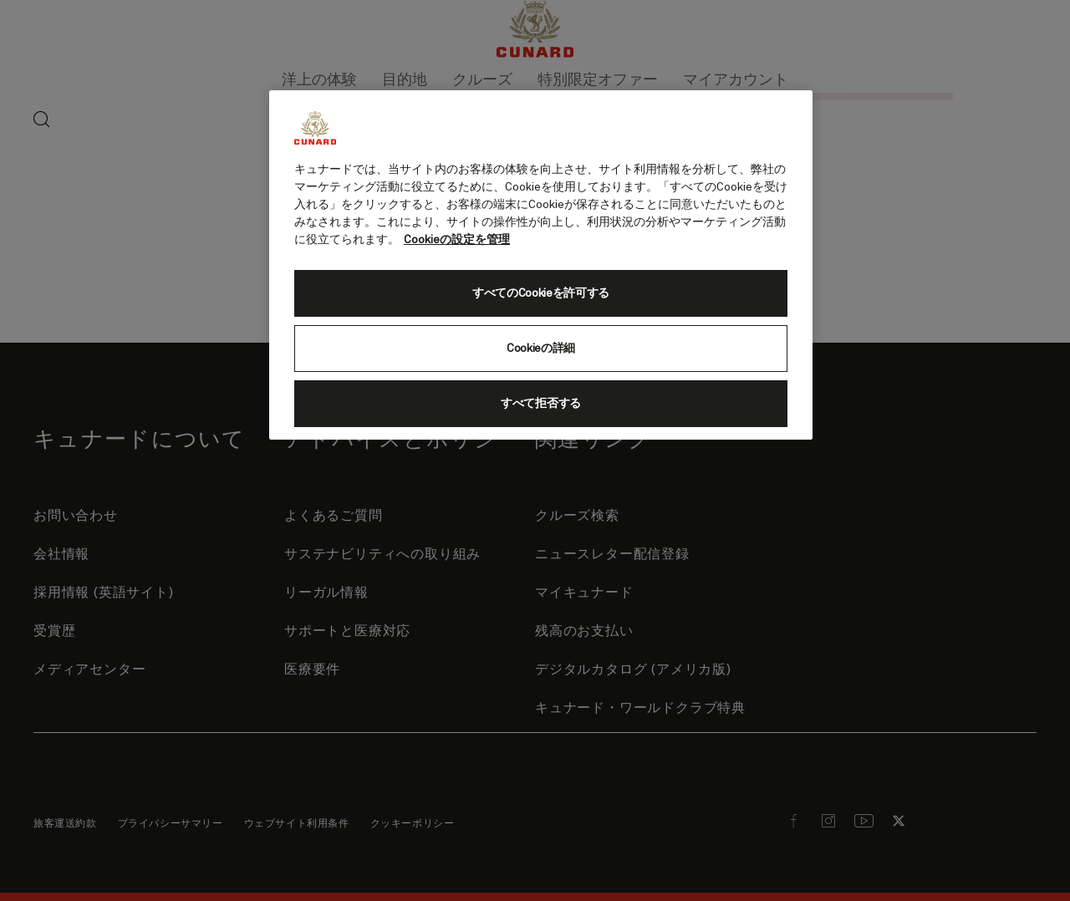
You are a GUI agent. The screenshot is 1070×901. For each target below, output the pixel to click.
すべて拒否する (541, 404)
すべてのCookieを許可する (540, 293)
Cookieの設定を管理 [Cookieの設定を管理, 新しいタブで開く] (457, 240)
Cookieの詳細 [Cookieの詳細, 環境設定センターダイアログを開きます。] (541, 348)
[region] (541, 265)
